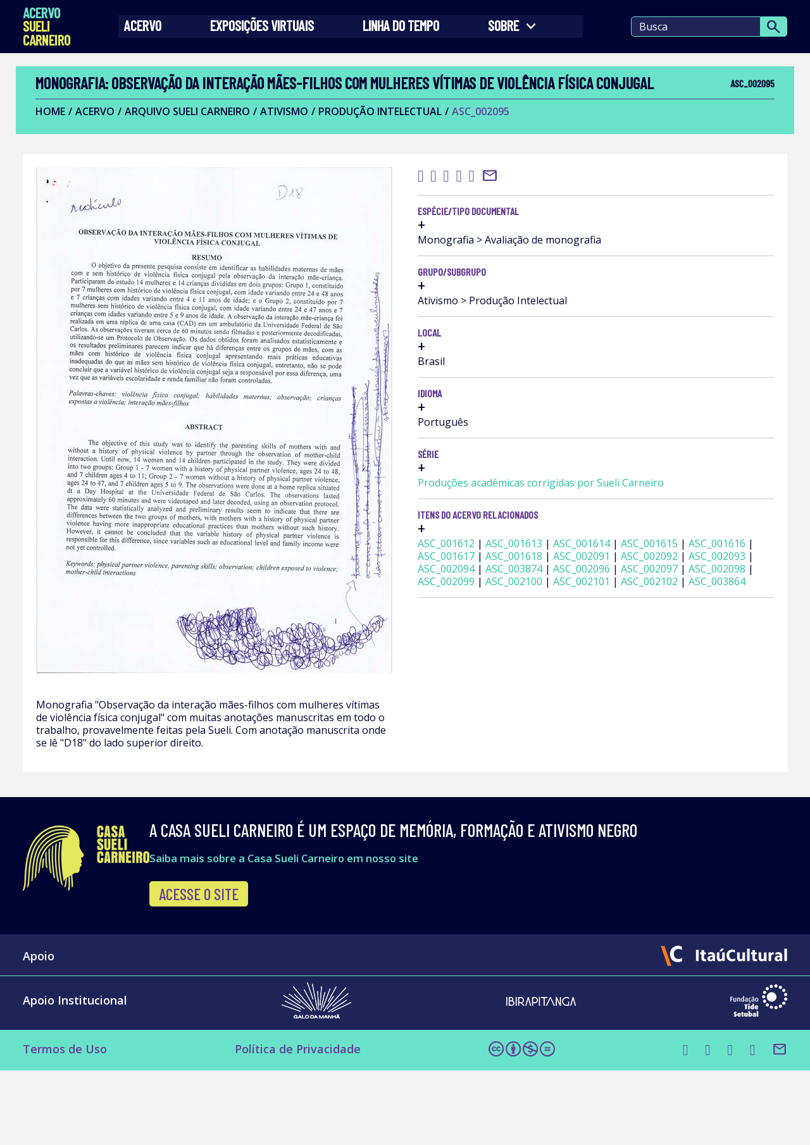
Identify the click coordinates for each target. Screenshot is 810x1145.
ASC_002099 (684, 696)
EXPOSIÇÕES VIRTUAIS (269, 32)
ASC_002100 (617, 709)
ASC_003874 (684, 671)
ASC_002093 (684, 658)
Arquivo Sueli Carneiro (193, 133)
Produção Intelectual (385, 133)
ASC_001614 (617, 621)
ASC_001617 (684, 633)
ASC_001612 (617, 608)
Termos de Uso (74, 1124)
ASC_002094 (617, 671)
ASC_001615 (684, 621)
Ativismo (290, 133)
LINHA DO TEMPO (400, 32)
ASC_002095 (486, 133)
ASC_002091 (684, 646)
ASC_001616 (617, 633)
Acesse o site (268, 963)
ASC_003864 (684, 722)
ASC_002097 (684, 684)
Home (56, 133)
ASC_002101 (684, 709)
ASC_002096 (617, 684)
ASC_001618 (617, 646)
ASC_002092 (617, 658)
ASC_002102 (617, 722)
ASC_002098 (617, 696)
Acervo (157, 32)
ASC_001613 (684, 608)
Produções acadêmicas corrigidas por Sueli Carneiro (667, 541)
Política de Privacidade (281, 1124)
